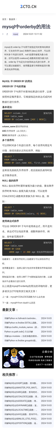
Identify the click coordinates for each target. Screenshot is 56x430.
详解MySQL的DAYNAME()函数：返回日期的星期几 (27, 405)
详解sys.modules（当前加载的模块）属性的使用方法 (28, 336)
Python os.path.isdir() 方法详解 (18, 331)
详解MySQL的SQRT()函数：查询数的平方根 (24, 383)
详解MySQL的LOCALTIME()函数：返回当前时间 (26, 410)
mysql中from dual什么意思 (23, 303)
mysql (15, 34)
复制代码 (47, 113)
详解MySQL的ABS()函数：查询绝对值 (21, 392)
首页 (4, 19)
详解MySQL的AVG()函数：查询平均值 (21, 414)
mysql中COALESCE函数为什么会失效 (28, 297)
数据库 (12, 19)
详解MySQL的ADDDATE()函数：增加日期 (23, 401)
